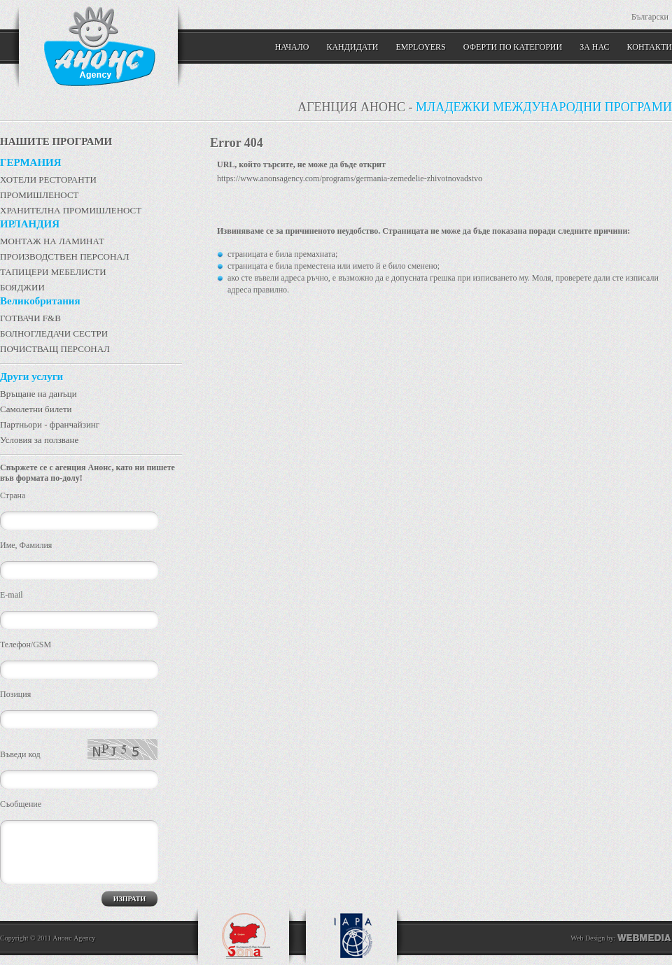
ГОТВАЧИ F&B (30, 318)
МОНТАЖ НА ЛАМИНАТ (52, 241)
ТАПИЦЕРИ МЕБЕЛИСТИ (53, 272)
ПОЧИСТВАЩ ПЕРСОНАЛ (55, 349)
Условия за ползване (39, 440)
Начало (292, 47)
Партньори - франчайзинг (49, 424)
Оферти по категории (512, 47)
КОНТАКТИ (649, 47)
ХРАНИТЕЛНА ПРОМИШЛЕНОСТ (70, 210)
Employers (420, 47)
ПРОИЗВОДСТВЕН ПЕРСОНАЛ (65, 256)
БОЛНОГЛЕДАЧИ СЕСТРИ (54, 333)
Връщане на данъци (38, 393)
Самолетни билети (36, 409)
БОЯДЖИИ (22, 287)
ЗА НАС (594, 47)
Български (649, 17)
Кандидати (352, 47)
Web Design (587, 938)
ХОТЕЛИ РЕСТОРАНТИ (48, 179)
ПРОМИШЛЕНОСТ (39, 195)
